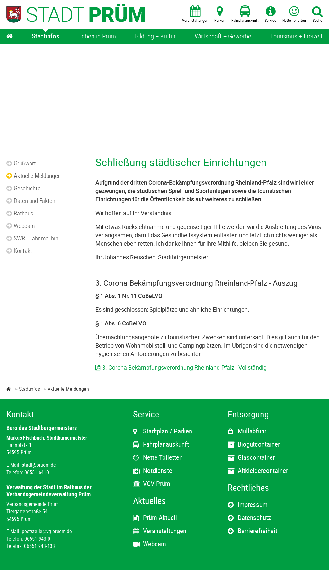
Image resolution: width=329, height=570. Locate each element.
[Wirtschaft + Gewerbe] (223, 36)
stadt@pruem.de (39, 464)
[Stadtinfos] (45, 36)
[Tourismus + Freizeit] (296, 36)
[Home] (9, 36)
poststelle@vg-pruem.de (47, 531)
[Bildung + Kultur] (155, 36)
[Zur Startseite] (8, 388)
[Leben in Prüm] (97, 36)
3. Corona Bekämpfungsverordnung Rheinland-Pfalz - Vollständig (184, 367)
